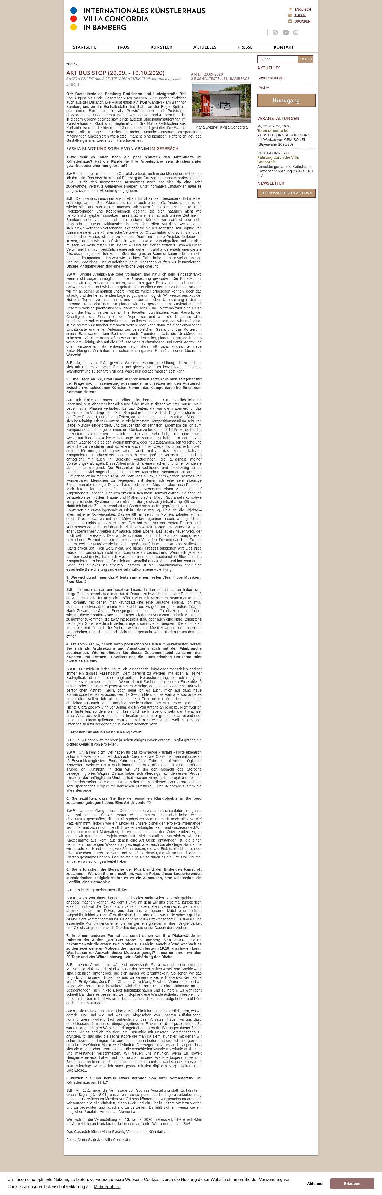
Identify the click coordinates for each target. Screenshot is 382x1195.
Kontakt (284, 47)
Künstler (161, 47)
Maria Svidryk (89, 1140)
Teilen (300, 15)
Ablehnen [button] (316, 1183)
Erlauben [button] (352, 1183)
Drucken (302, 21)
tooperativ (178, 1057)
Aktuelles (204, 47)
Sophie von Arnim (128, 149)
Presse (245, 47)
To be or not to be (272, 131)
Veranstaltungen (272, 78)
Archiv (264, 87)
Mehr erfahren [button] (107, 1186)
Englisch (300, 9)
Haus (123, 47)
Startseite (85, 47)
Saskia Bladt (81, 149)
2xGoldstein (168, 123)
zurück (71, 64)
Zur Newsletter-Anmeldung (286, 193)
